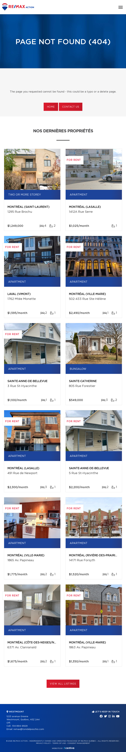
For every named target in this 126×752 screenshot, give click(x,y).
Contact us (70, 107)
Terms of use (59, 743)
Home (51, 107)
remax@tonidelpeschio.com (28, 729)
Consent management (78, 743)
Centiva (69, 748)
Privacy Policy (43, 743)
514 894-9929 (20, 726)
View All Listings (63, 684)
